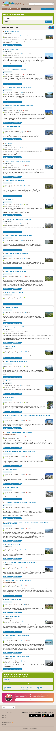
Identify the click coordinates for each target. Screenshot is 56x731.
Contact (4, 724)
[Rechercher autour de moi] (51, 18)
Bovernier (6, 688)
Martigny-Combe (24, 688)
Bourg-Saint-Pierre (8, 687)
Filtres (7, 22)
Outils (5, 8)
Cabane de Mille (7, 679)
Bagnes (5, 686)
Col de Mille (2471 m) (8, 681)
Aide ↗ (18, 8)
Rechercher (48, 21)
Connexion (50, 8)
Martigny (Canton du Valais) (26, 687)
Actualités (4, 719)
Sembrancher (39, 687)
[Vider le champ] (48, 18)
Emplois (4, 717)
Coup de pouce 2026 (7, 722)
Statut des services (24, 728)
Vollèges (38, 688)
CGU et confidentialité (7, 712)
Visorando (4, 11)
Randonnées (11, 8)
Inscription (44, 8)
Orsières (38, 686)
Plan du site (4, 715)
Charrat (22, 686)
